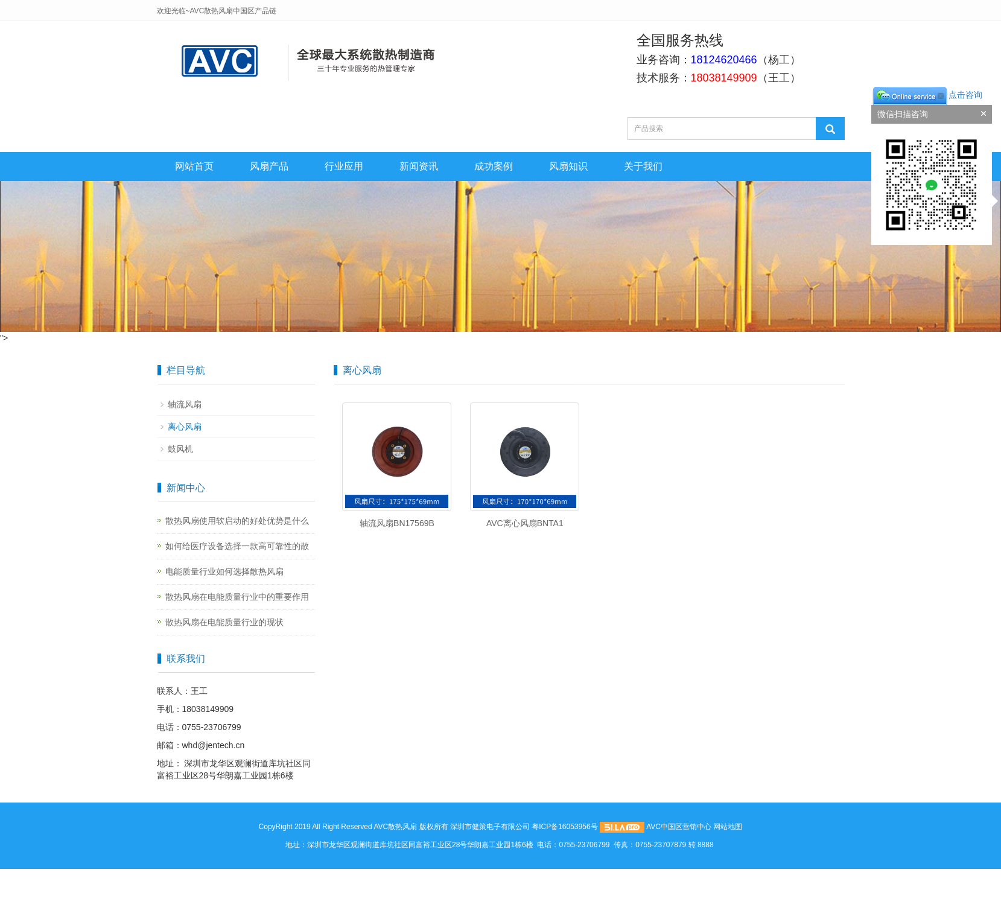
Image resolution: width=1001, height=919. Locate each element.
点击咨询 (926, 95)
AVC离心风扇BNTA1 (525, 523)
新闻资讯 (418, 166)
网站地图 (727, 826)
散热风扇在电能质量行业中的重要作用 (237, 597)
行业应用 (344, 166)
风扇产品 (269, 166)
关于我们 (643, 166)
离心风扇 (185, 426)
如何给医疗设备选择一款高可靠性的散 (237, 546)
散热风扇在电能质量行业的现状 (224, 622)
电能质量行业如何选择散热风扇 (224, 571)
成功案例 (493, 166)
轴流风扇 (185, 404)
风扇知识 (568, 166)
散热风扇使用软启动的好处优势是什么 (237, 521)
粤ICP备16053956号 (564, 826)
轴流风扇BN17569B (397, 523)
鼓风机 (180, 449)
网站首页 (194, 166)
